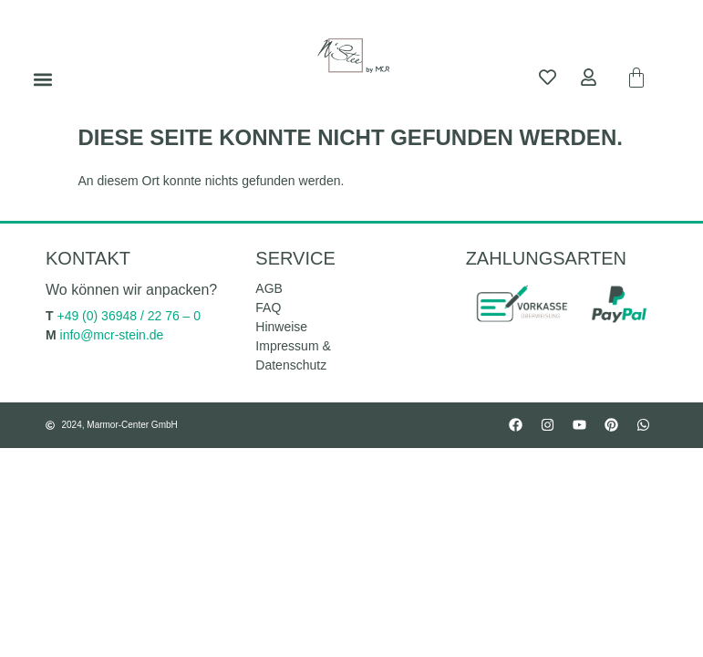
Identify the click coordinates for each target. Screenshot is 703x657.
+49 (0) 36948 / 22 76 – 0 (129, 315)
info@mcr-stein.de (112, 335)
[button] (42, 79)
